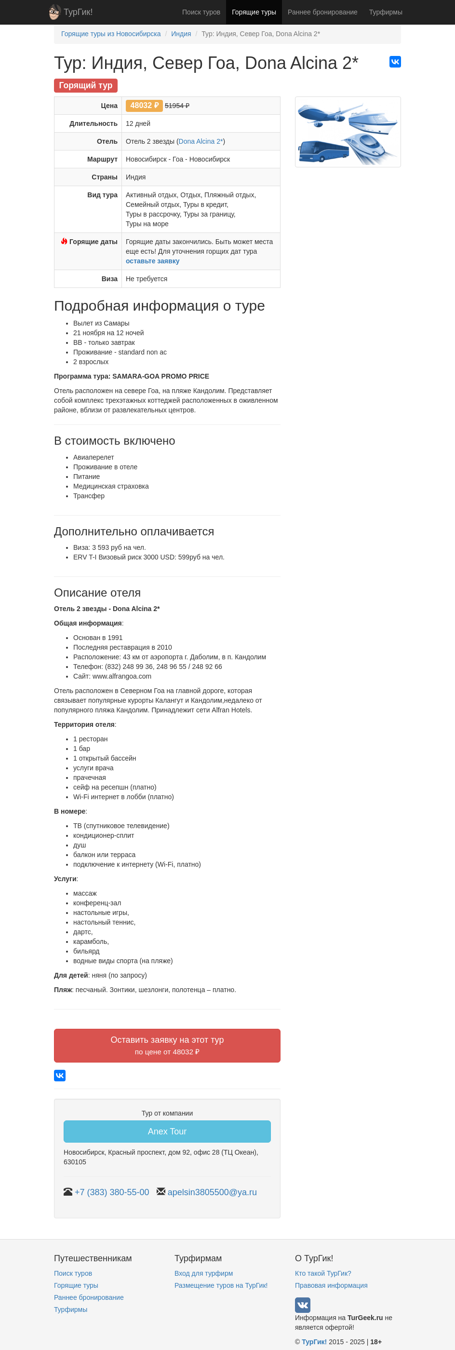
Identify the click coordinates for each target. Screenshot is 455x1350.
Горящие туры (254, 12)
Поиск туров (201, 12)
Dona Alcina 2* (201, 141)
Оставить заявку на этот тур (167, 1045)
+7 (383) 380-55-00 (112, 1192)
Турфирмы (385, 12)
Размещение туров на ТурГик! (221, 1285)
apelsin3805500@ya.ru (212, 1192)
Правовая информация (331, 1285)
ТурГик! (78, 12)
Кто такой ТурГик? (323, 1273)
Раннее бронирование (323, 12)
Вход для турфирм (203, 1273)
